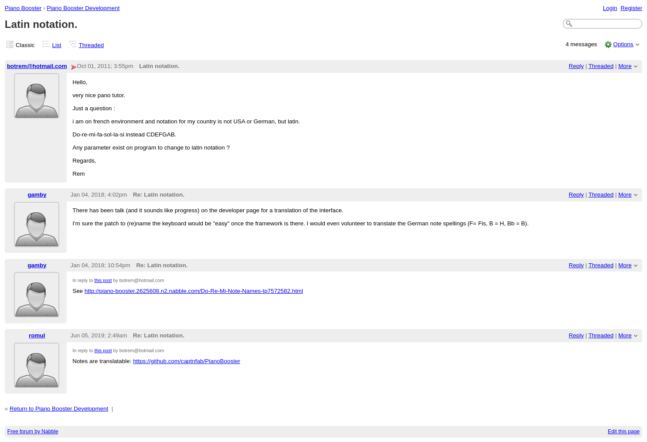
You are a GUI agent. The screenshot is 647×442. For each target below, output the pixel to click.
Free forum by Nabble (32, 431)
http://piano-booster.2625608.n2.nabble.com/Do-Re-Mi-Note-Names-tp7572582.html (194, 291)
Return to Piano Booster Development (59, 408)
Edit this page (624, 431)
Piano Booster (23, 8)
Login (610, 8)
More (625, 66)
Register (631, 8)
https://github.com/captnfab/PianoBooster (186, 361)
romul (37, 335)
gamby (36, 194)
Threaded (91, 45)
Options (623, 44)
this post (103, 280)
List (56, 45)
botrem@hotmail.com (37, 66)
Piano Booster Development (83, 8)
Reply (576, 66)
